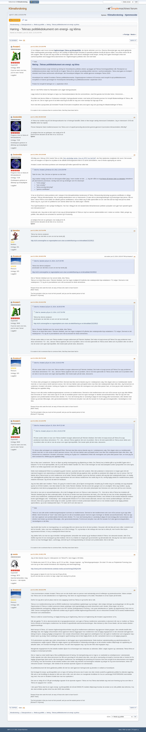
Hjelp (120, 729)
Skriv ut (133, 40)
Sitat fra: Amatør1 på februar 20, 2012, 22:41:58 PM (50, 170)
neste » (133, 34)
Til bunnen (13, 40)
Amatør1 (16, 47)
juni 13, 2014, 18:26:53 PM (38, 256)
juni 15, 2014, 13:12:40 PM (38, 421)
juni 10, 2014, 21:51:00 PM (38, 46)
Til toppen (13, 707)
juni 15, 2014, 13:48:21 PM (38, 554)
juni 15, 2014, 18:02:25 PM (38, 589)
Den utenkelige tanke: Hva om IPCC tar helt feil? (79, 158)
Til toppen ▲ (135, 729)
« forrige (126, 34)
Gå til (108, 716)
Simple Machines (22, 729)
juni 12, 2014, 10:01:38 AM (38, 154)
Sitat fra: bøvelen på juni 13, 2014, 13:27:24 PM (49, 261)
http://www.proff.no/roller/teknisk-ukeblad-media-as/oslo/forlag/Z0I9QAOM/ (56, 569)
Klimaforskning (18, 8)
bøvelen (16, 230)
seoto (15, 554)
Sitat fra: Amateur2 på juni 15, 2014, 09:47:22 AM (49, 425)
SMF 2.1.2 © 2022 (12, 729)
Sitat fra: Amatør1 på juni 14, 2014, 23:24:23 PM (49, 363)
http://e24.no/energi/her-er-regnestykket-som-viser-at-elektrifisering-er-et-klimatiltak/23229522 (62, 240)
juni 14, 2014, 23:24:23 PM (38, 302)
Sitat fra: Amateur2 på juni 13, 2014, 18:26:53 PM (49, 307)
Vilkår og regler (126, 729)
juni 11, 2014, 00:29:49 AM (38, 117)
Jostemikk (17, 117)
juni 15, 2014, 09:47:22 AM (38, 358)
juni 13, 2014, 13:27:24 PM (38, 230)
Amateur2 (17, 256)
